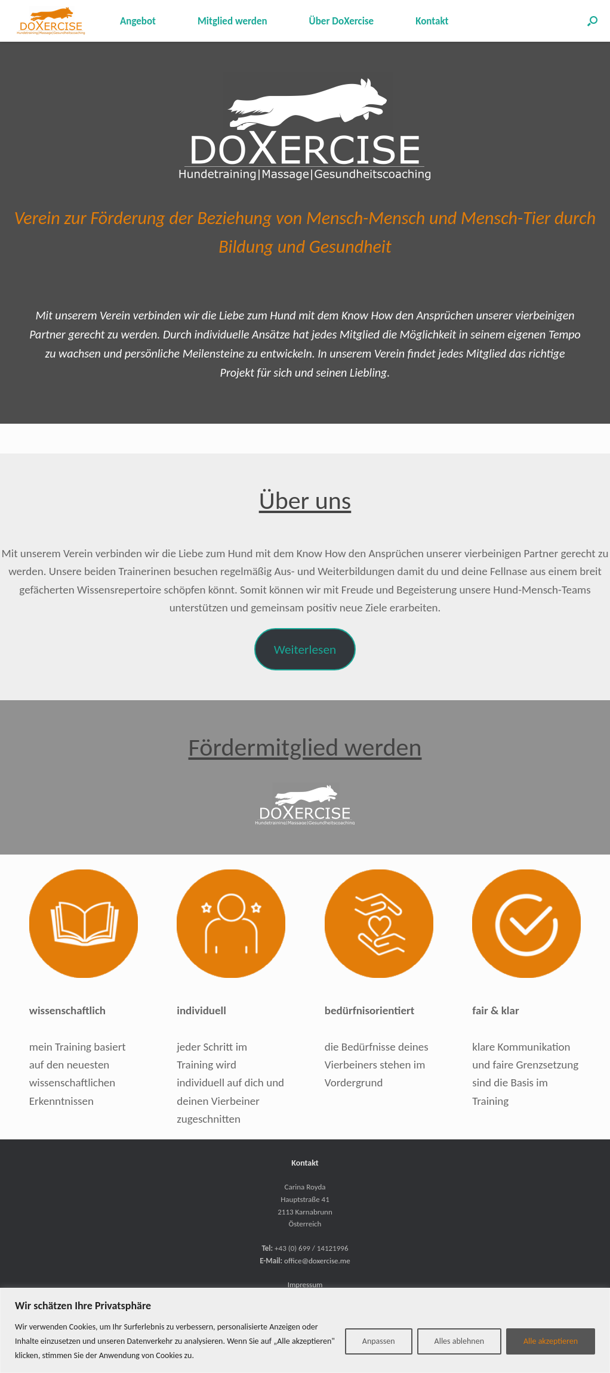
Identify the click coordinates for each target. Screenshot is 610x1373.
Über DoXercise (341, 21)
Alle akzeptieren (550, 1341)
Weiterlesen (305, 649)
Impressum (305, 1284)
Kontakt (431, 21)
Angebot (138, 21)
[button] (592, 21)
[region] (305, 1330)
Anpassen (378, 1341)
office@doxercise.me (317, 1260)
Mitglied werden (232, 21)
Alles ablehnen (459, 1341)
